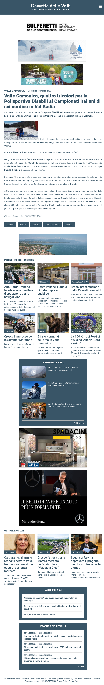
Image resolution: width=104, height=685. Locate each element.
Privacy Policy (62, 681)
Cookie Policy (74, 681)
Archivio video (79, 423)
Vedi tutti (81, 667)
